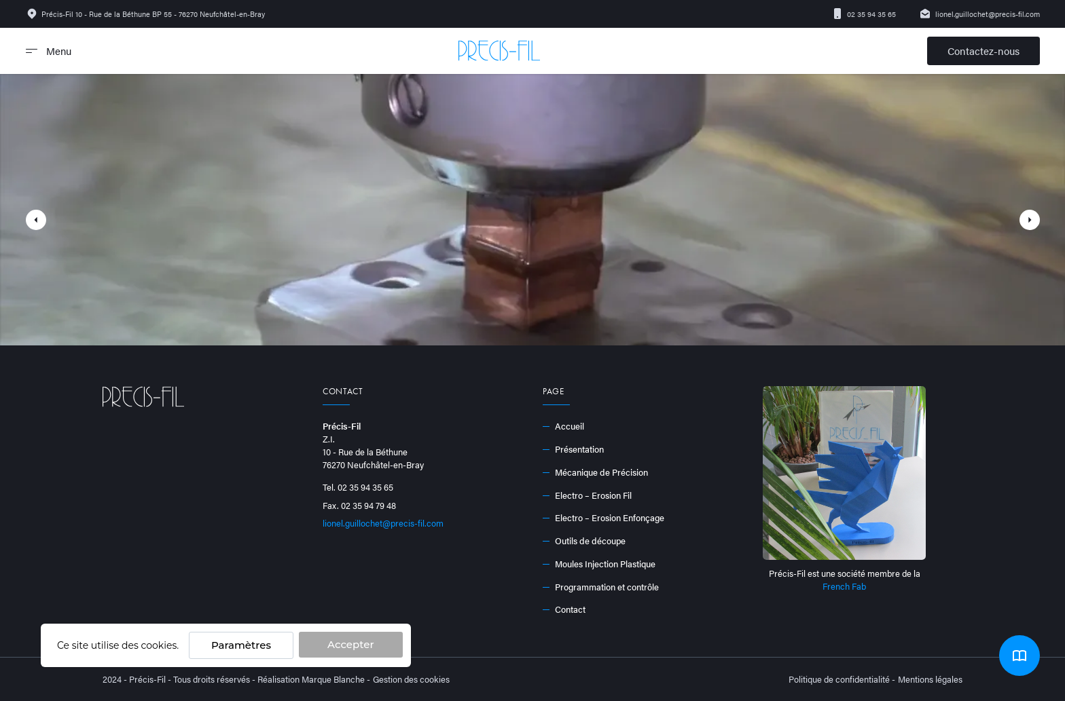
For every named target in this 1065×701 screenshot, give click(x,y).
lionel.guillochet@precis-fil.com (979, 13)
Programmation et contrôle (601, 587)
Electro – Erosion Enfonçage (603, 518)
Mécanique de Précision (595, 472)
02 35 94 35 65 (864, 13)
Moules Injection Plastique (599, 564)
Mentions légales (930, 679)
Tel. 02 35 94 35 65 (358, 487)
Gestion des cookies (411, 679)
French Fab (844, 586)
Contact (564, 609)
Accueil (563, 426)
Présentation (573, 449)
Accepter (350, 644)
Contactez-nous (983, 50)
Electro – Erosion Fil (587, 495)
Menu (48, 50)
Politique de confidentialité (839, 679)
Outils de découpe (584, 541)
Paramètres (241, 645)
